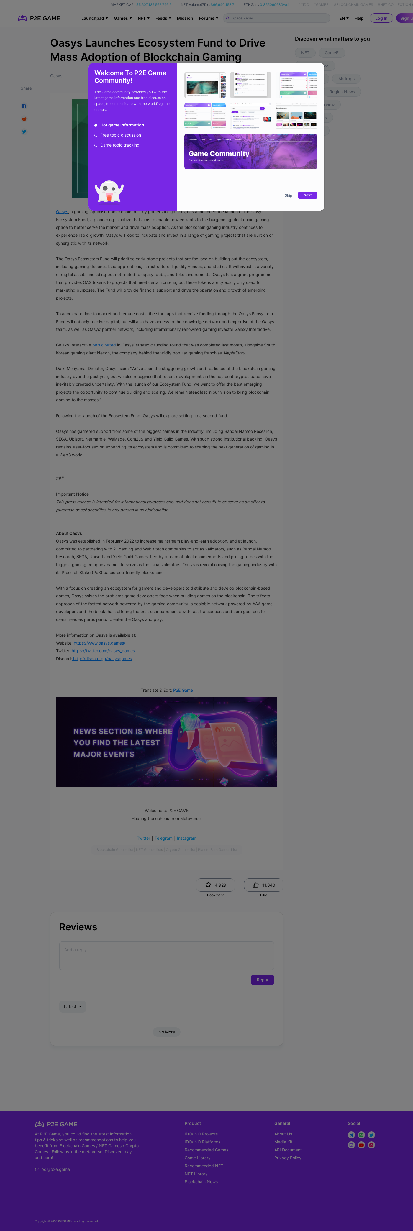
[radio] (119, 125)
